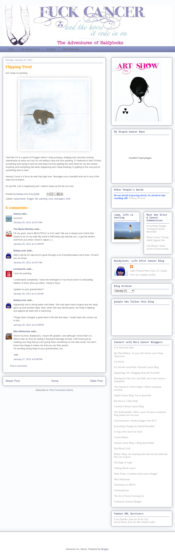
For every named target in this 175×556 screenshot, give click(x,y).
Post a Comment (18, 366)
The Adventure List (30, 49)
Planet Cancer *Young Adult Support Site (157, 239)
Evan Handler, (121, 519)
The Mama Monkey (23, 229)
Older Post (96, 380)
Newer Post (13, 380)
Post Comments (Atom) (61, 390)
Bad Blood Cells (122, 448)
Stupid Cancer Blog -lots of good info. (133, 395)
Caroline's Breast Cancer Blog (129, 406)
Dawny (17, 213)
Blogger (104, 549)
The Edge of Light (123, 462)
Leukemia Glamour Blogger (128, 501)
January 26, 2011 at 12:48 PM (28, 325)
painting (43, 198)
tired (68, 198)
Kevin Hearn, (120, 522)
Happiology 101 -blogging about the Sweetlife (137, 373)
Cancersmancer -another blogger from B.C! (135, 420)
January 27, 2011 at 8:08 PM (27, 359)
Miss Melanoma (21, 331)
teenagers (60, 198)
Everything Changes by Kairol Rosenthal (134, 426)
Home (55, 380)
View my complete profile (143, 274)
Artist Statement (71, 49)
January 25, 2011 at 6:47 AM (27, 222)
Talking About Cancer (125, 468)
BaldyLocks (19, 250)
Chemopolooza (121, 490)
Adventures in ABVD (124, 484)
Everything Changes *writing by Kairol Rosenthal (156, 229)
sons (50, 198)
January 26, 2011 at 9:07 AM (27, 262)
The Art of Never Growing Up (129, 496)
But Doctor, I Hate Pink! (126, 401)
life (36, 198)
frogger (30, 198)
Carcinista (119, 361)
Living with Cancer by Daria (128, 431)
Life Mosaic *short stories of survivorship (157, 247)
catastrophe (20, 198)
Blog (11, 49)
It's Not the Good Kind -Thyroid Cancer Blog (136, 367)
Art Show (51, 49)
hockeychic (19, 269)
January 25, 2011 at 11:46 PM (28, 244)
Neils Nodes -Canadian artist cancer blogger (136, 473)
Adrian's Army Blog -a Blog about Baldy (134, 443)
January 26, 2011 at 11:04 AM (28, 293)
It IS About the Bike (124, 347)
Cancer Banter (121, 437)
